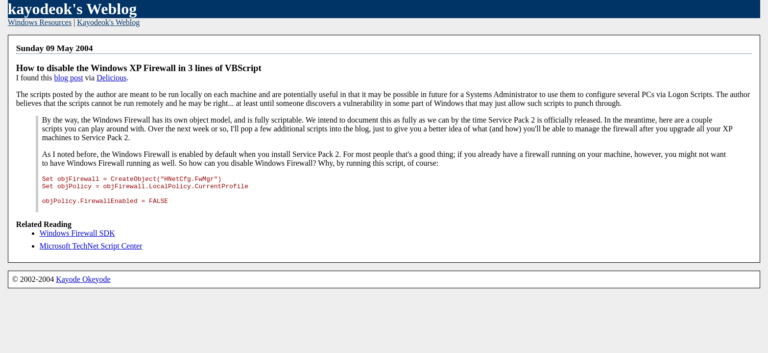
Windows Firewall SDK (77, 240)
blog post (68, 78)
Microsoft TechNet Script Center (91, 253)
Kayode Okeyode (83, 286)
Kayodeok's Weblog (108, 22)
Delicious (111, 78)
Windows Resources (40, 22)
